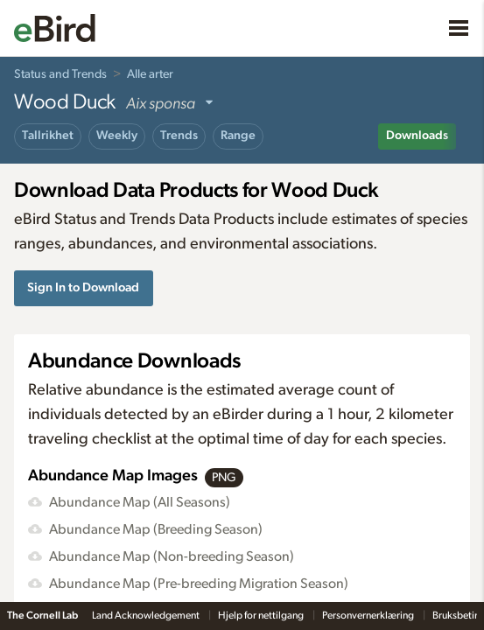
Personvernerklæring (369, 615)
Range (238, 136)
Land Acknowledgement (146, 615)
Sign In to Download (83, 287)
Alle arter (150, 74)
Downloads (417, 136)
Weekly (116, 136)
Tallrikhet (48, 136)
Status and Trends (60, 74)
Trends (179, 136)
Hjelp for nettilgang (261, 615)
